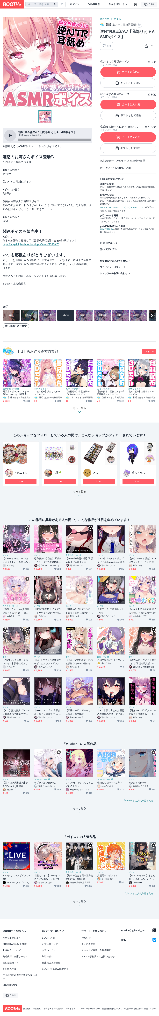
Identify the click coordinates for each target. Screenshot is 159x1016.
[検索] (55, 4)
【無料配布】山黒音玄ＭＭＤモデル (141, 393)
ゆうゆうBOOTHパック (133, 207)
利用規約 (37, 1009)
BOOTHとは (93, 4)
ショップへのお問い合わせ (113, 273)
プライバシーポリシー (111, 267)
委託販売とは (9, 969)
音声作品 (104, 19)
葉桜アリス (138, 472)
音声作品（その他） (12, 389)
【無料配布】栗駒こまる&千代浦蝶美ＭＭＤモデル (110, 393)
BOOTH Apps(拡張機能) (15, 944)
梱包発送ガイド (11, 962)
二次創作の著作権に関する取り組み (20, 977)
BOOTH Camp (10, 985)
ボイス (117, 19)
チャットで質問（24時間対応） (97, 950)
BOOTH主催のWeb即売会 (55, 969)
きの (95, 472)
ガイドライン (72, 1009)
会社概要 (27, 1009)
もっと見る (79, 494)
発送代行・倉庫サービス (15, 956)
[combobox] (41, 4)
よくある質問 (88, 944)
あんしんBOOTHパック (110, 207)
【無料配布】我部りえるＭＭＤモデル (47, 393)
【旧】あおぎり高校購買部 (37, 351)
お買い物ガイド (50, 944)
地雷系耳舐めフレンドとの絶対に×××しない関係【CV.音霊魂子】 (16, 393)
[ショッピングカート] (135, 4)
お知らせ (86, 937)
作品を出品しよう (118, 4)
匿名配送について (12, 950)
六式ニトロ (21, 472)
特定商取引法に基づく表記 (113, 261)
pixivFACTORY (106, 229)
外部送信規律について (112, 1009)
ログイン (74, 4)
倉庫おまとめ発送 (51, 962)
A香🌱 (57, 472)
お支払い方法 (110, 249)
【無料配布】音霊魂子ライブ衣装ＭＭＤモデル (78, 393)
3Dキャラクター (41, 389)
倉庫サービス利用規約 (53, 1009)
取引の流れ (109, 243)
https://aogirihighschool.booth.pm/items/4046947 (31, 244)
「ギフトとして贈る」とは (117, 168)
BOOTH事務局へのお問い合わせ (98, 956)
